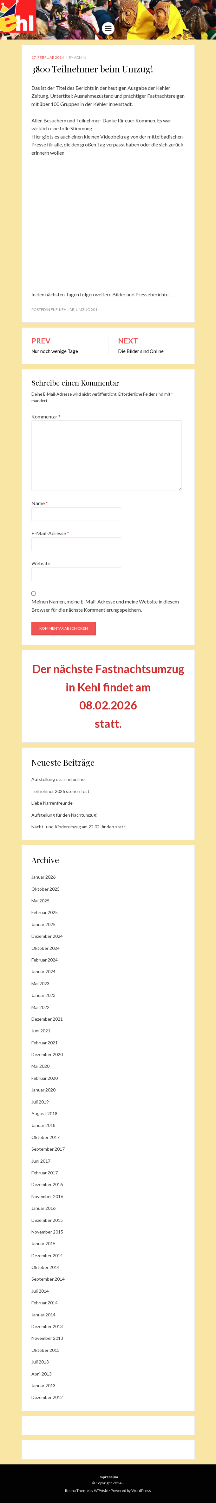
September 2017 (48, 1149)
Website (40, 563)
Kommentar (46, 416)
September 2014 (48, 1279)
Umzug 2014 (88, 309)
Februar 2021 (44, 1042)
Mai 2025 (40, 900)
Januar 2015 (43, 1243)
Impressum (108, 1477)
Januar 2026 (43, 877)
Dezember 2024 (47, 936)
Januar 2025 (43, 924)
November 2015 (47, 1231)
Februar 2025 (44, 912)
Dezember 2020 (47, 1054)
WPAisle (101, 1490)
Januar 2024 (43, 971)
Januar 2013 (43, 1385)
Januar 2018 (43, 1125)
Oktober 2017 (45, 1137)
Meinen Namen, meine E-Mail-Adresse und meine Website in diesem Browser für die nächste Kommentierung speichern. (105, 605)
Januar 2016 (43, 1208)
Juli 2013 (40, 1361)
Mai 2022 (40, 1007)
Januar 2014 (43, 1314)
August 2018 (44, 1113)
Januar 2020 (43, 1089)
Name (39, 503)
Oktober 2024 (45, 948)
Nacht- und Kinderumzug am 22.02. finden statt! (79, 826)
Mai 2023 (40, 983)
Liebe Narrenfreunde (52, 803)
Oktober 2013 (45, 1350)
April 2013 (41, 1373)
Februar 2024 (44, 959)
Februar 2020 (44, 1078)
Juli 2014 (40, 1291)
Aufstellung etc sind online (58, 779)
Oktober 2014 (45, 1267)
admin (80, 57)
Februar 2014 (44, 1302)
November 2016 (47, 1196)
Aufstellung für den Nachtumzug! (64, 815)
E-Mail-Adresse (50, 533)
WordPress (141, 1490)
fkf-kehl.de (62, 309)
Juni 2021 (40, 1030)
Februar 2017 (44, 1172)
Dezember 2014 (47, 1255)
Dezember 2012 (47, 1397)
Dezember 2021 (47, 1019)
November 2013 (47, 1338)
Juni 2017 (40, 1161)
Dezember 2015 (47, 1220)
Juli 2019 (40, 1101)
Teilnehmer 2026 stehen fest (60, 791)
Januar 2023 (43, 995)
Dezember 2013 (47, 1326)
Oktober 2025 (45, 889)
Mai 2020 (40, 1066)
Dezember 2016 (47, 1184)
